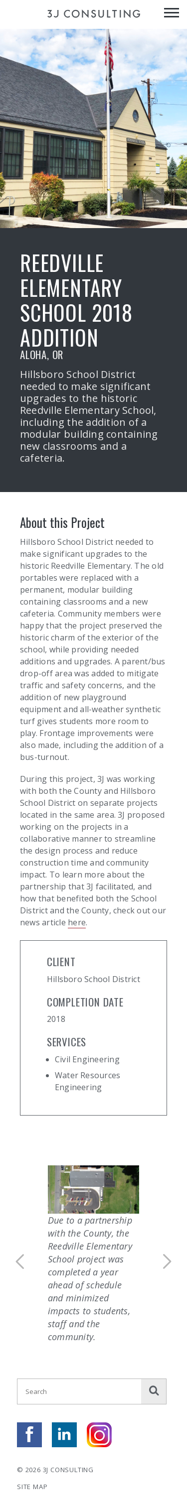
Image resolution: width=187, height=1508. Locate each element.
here (77, 922)
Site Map (32, 1486)
